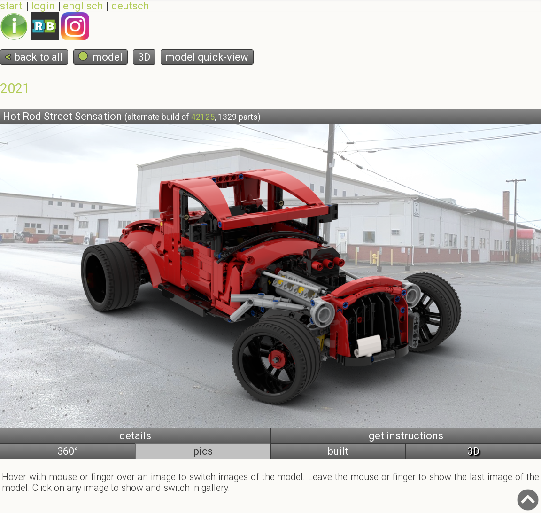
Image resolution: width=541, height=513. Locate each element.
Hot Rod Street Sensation (132, 116)
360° (67, 451)
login (42, 6)
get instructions (406, 436)
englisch (82, 6)
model (100, 57)
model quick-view (207, 57)
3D (144, 57)
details (135, 436)
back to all (39, 57)
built (338, 451)
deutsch (129, 6)
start (11, 6)
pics (203, 451)
